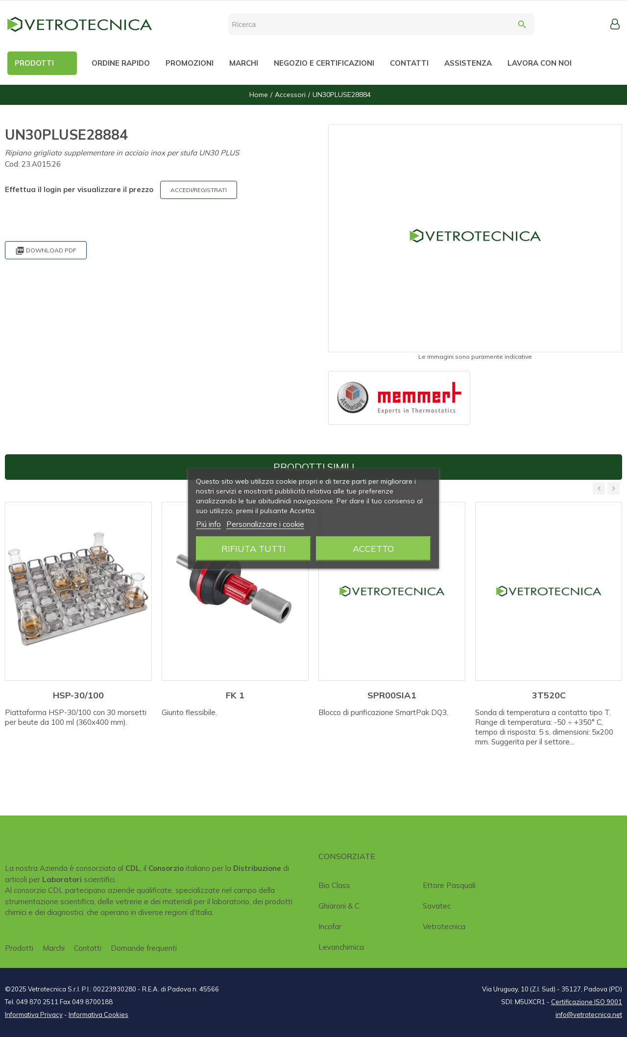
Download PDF (45, 250)
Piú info (208, 524)
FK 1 (235, 695)
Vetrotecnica (444, 926)
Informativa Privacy (34, 1014)
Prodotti (19, 948)
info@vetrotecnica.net (588, 1014)
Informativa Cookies (98, 1014)
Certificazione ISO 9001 (586, 1002)
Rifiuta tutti (253, 548)
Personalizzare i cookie (265, 524)
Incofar (329, 926)
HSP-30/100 (78, 695)
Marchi (54, 948)
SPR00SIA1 (391, 695)
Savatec (437, 906)
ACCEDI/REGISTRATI (198, 190)
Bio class (334, 885)
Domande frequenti (144, 948)
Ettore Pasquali (449, 885)
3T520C (549, 695)
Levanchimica (341, 947)
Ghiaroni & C (339, 906)
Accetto (373, 548)
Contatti (87, 948)
